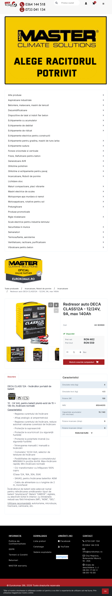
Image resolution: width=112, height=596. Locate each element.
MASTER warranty (18, 565)
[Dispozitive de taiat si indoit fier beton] (56, 115)
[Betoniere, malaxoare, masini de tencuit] (56, 105)
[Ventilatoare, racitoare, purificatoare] (56, 242)
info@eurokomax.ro (92, 550)
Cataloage (38, 546)
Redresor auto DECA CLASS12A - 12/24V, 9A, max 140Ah (34, 291)
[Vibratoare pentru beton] (56, 247)
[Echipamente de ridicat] (56, 130)
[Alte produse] (56, 95)
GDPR (12, 549)
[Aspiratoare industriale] (56, 100)
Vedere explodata (42, 552)
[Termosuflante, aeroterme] (56, 237)
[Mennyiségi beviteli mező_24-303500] (73, 352)
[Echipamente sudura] (56, 145)
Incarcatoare (63, 288)
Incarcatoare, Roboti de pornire (38, 288)
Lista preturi (39, 541)
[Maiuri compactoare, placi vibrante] (56, 186)
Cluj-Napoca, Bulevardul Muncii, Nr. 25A (92, 558)
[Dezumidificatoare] (56, 110)
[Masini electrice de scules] (56, 191)
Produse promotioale (19, 211)
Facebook (64, 541)
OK (105, 591)
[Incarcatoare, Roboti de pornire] (56, 176)
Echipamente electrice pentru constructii (29, 135)
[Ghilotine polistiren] (56, 166)
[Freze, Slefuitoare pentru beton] (56, 156)
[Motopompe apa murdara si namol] (56, 196)
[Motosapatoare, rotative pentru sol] (56, 201)
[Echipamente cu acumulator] (56, 120)
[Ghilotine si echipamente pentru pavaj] (56, 171)
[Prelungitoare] (56, 206)
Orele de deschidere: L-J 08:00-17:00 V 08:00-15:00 (91, 569)
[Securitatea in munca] (56, 227)
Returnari (13, 560)
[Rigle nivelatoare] (56, 216)
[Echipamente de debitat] (56, 125)
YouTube (63, 546)
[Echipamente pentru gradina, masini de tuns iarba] (56, 140)
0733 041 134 (91, 541)
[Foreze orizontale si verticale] (56, 150)
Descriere (12, 377)
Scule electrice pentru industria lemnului (28, 222)
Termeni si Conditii (18, 554)
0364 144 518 (91, 545)
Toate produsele (12, 288)
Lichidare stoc (15, 181)
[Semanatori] (56, 232)
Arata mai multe (83, 433)
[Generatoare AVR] (56, 161)
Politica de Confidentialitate (17, 542)
